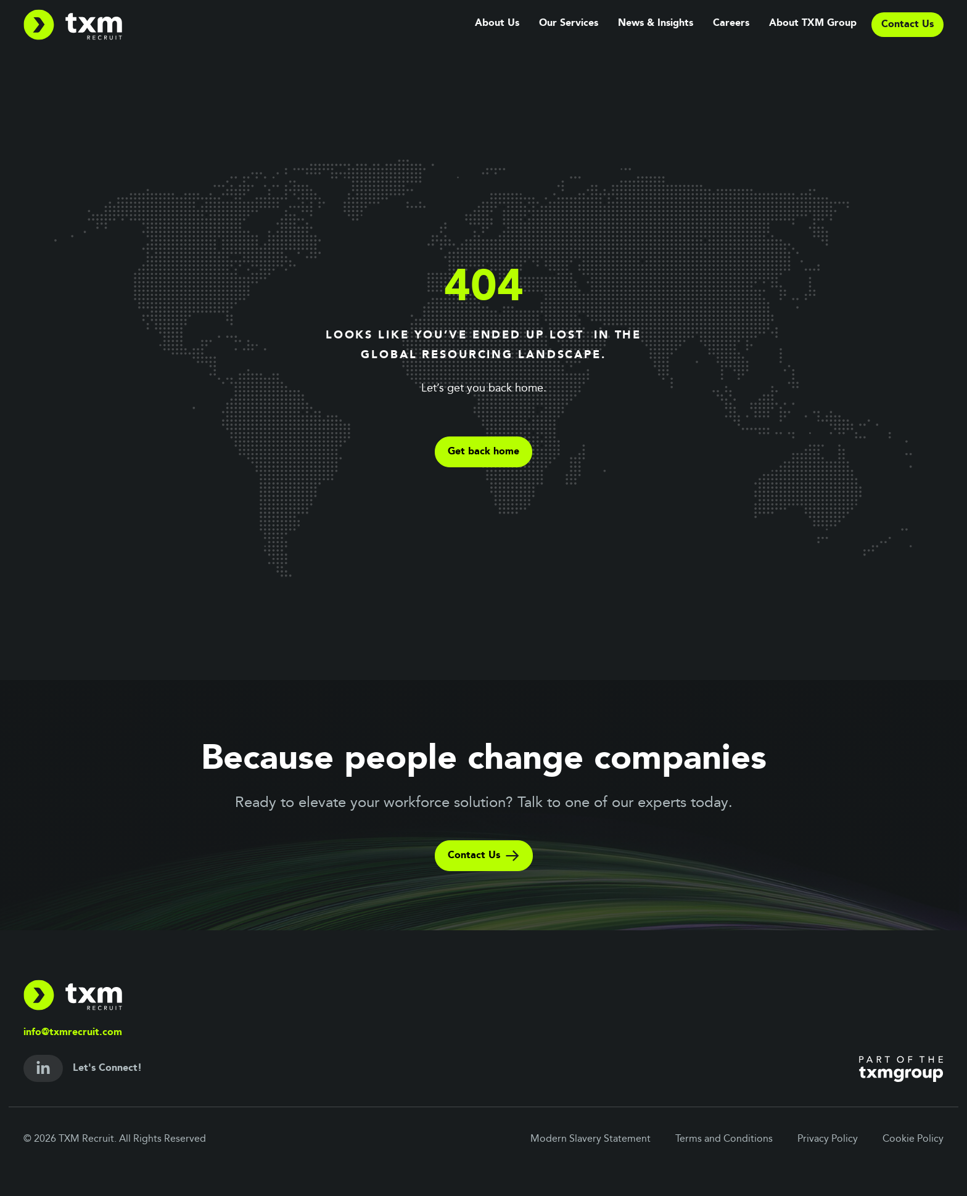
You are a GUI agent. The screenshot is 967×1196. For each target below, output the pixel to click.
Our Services (568, 23)
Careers (731, 23)
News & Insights (655, 23)
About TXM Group (813, 23)
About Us (497, 23)
